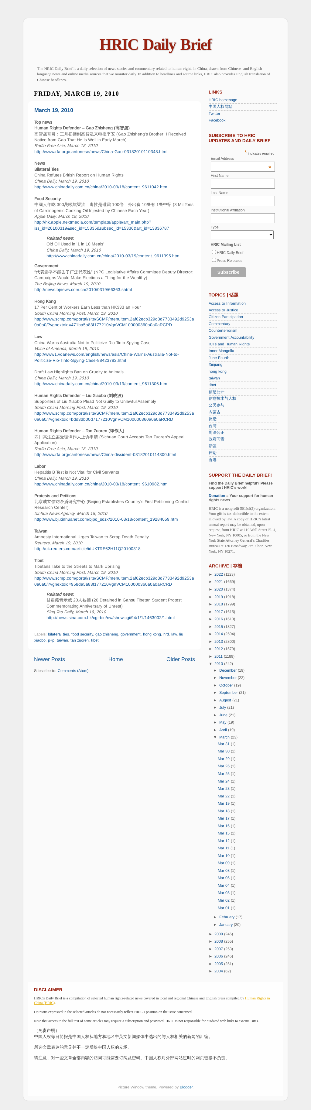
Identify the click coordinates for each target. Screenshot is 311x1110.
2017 (219, 612)
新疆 (213, 446)
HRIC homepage (223, 100)
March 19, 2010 (53, 110)
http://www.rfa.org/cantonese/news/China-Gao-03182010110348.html (100, 151)
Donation (217, 496)
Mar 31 (224, 744)
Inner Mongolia (221, 351)
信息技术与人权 (222, 398)
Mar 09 (224, 863)
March (225, 737)
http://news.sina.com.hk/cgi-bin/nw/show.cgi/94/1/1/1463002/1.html (110, 617)
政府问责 (216, 439)
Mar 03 (224, 893)
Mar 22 (224, 796)
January (226, 925)
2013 (219, 641)
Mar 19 (224, 803)
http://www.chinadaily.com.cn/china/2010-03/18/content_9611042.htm (100, 186)
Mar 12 (224, 841)
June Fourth (219, 358)
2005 (219, 964)
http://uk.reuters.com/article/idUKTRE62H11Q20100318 (87, 548)
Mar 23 (224, 788)
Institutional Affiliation (228, 210)
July (223, 707)
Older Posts (180, 659)
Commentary (219, 324)
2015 (219, 627)
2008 (219, 941)
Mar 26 (224, 766)
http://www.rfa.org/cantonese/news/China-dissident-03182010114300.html (105, 454)
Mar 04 (224, 885)
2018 (219, 604)
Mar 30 (224, 751)
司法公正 (216, 432)
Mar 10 (224, 856)
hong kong (152, 634)
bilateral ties (58, 634)
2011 (219, 656)
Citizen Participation (226, 317)
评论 (213, 453)
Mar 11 (224, 848)
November (228, 678)
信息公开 (216, 392)
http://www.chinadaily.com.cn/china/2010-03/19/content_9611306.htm (100, 383)
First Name (220, 175)
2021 (219, 582)
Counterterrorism (223, 330)
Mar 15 (224, 833)
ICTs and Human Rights (229, 344)
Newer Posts (49, 659)
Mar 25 (224, 774)
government (131, 634)
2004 (219, 971)
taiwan (62, 640)
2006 (219, 956)
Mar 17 (224, 818)
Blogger (186, 1087)
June (224, 715)
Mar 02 (224, 900)
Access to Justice (223, 310)
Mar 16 (224, 826)
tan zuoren (79, 640)
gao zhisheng (106, 634)
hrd (166, 634)
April (223, 730)
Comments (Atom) (73, 671)
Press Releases (229, 261)
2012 (219, 649)
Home (115, 659)
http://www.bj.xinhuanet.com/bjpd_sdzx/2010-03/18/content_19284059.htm (106, 519)
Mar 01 (224, 908)
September (229, 692)
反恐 (213, 419)
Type (215, 227)
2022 (219, 574)
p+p (51, 640)
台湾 (213, 426)
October (226, 685)
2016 (219, 619)
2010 (219, 664)
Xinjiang (215, 364)
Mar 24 (224, 781)
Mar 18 (224, 811)
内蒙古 (214, 412)
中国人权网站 (220, 106)
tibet (95, 640)
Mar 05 (224, 878)
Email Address (241, 158)
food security (82, 634)
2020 (219, 589)
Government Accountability (231, 337)
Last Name (219, 193)
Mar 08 (224, 870)
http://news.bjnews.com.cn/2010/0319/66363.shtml (83, 289)
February (227, 917)
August (225, 700)
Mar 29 (224, 759)
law (174, 634)
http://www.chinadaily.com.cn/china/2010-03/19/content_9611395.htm (112, 255)
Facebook (217, 120)
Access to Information (227, 303)
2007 (219, 949)
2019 (219, 597)
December (228, 670)
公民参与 (216, 405)
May (223, 722)
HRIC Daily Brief (156, 44)
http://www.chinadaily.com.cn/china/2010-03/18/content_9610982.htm (101, 483)
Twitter (214, 113)
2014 (219, 634)
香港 (213, 460)
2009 (219, 934)
